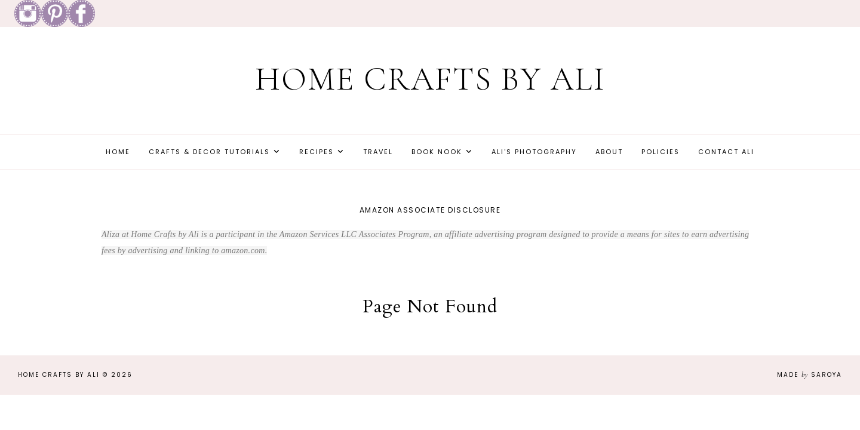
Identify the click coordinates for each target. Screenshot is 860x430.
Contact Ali (726, 151)
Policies (660, 151)
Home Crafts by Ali (430, 79)
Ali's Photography (534, 151)
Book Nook (436, 151)
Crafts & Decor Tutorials (209, 151)
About (609, 151)
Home (118, 151)
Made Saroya (809, 374)
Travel (378, 151)
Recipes (316, 151)
